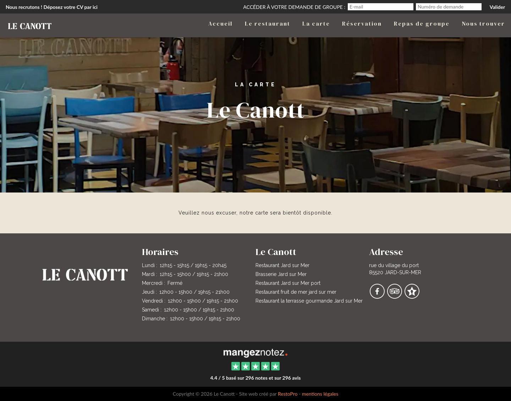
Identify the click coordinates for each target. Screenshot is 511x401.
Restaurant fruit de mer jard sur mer (296, 292)
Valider (497, 7)
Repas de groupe (422, 23)
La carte (316, 23)
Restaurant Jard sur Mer (282, 265)
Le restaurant (267, 23)
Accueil (220, 23)
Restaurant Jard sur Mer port (288, 283)
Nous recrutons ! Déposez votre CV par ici (52, 7)
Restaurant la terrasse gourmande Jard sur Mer (309, 301)
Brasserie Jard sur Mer (281, 274)
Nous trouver (483, 23)
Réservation (362, 23)
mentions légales (320, 394)
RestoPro (288, 394)
